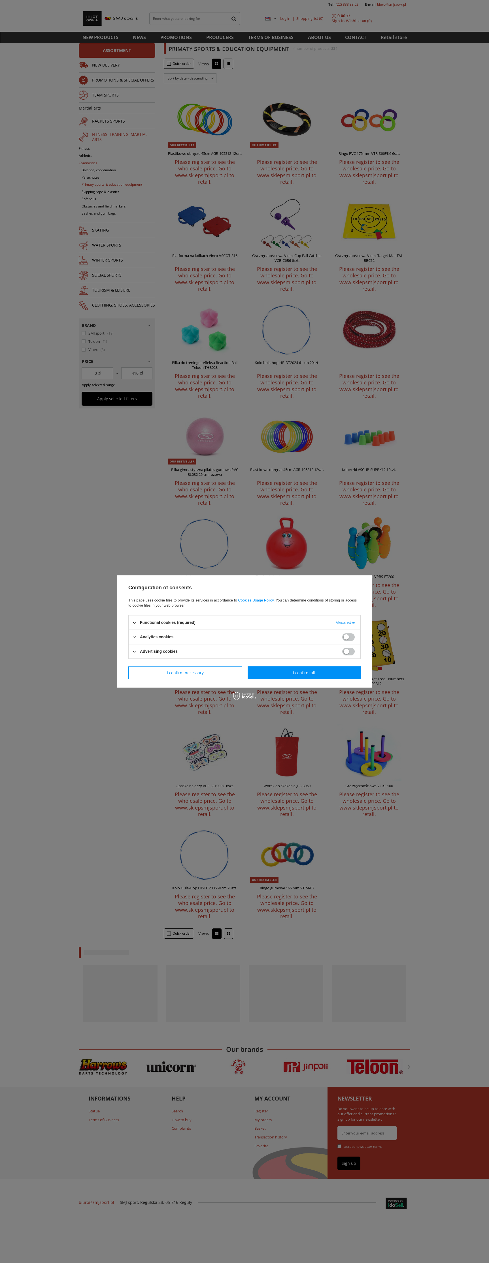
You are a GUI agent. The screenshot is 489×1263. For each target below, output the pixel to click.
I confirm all (304, 672)
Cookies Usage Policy (255, 600)
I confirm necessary (185, 672)
